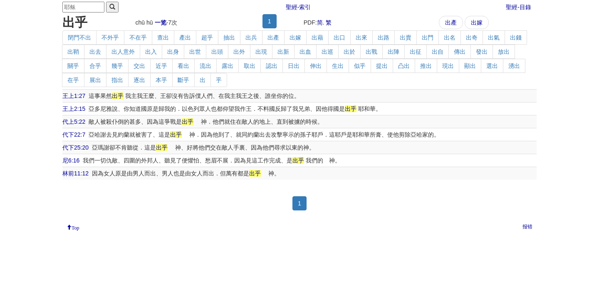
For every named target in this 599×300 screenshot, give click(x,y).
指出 (117, 80)
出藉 (317, 37)
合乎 (95, 65)
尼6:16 (70, 160)
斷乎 (183, 80)
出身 (173, 51)
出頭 (217, 51)
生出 (338, 65)
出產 (451, 22)
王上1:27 (73, 95)
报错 (527, 227)
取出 (249, 65)
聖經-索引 (298, 7)
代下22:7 (73, 134)
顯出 (470, 65)
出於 (349, 51)
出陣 (393, 51)
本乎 (161, 80)
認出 (271, 65)
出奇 (472, 37)
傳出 (459, 51)
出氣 (494, 37)
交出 (139, 65)
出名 (449, 37)
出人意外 (123, 51)
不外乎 (110, 37)
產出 (185, 37)
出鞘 (73, 51)
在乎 (73, 80)
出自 (437, 51)
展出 (95, 80)
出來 (361, 37)
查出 (163, 37)
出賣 (405, 37)
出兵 (251, 37)
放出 (504, 51)
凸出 (404, 65)
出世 (195, 51)
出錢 (516, 37)
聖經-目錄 (518, 7)
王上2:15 (73, 108)
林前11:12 (75, 173)
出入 (151, 51)
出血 (305, 51)
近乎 (161, 65)
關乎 (73, 65)
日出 (294, 65)
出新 (283, 51)
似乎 (360, 65)
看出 (183, 65)
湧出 (514, 65)
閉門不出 (79, 37)
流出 (205, 65)
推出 (426, 65)
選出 (492, 65)
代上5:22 (73, 121)
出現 (261, 51)
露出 (227, 65)
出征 (415, 51)
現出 (448, 65)
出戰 (371, 51)
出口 (339, 37)
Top (75, 227)
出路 (383, 37)
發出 (482, 51)
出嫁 (477, 22)
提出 (382, 65)
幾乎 (117, 65)
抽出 (229, 37)
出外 (239, 51)
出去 (95, 51)
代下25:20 (75, 147)
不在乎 (138, 37)
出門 (427, 37)
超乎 (207, 37)
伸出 (316, 65)
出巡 (327, 51)
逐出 (139, 80)
